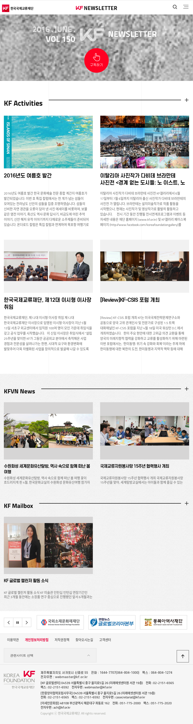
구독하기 (96, 65)
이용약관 (13, 639)
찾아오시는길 (84, 639)
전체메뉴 (185, 7)
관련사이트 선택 (50, 655)
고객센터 (105, 639)
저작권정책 (62, 639)
